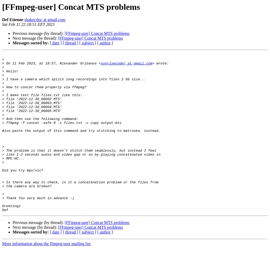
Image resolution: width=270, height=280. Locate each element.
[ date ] (56, 43)
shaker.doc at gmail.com (44, 19)
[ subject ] (87, 43)
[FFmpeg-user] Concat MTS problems (97, 33)
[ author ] (105, 43)
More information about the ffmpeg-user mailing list (46, 275)
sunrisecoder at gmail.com (126, 65)
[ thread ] (70, 43)
